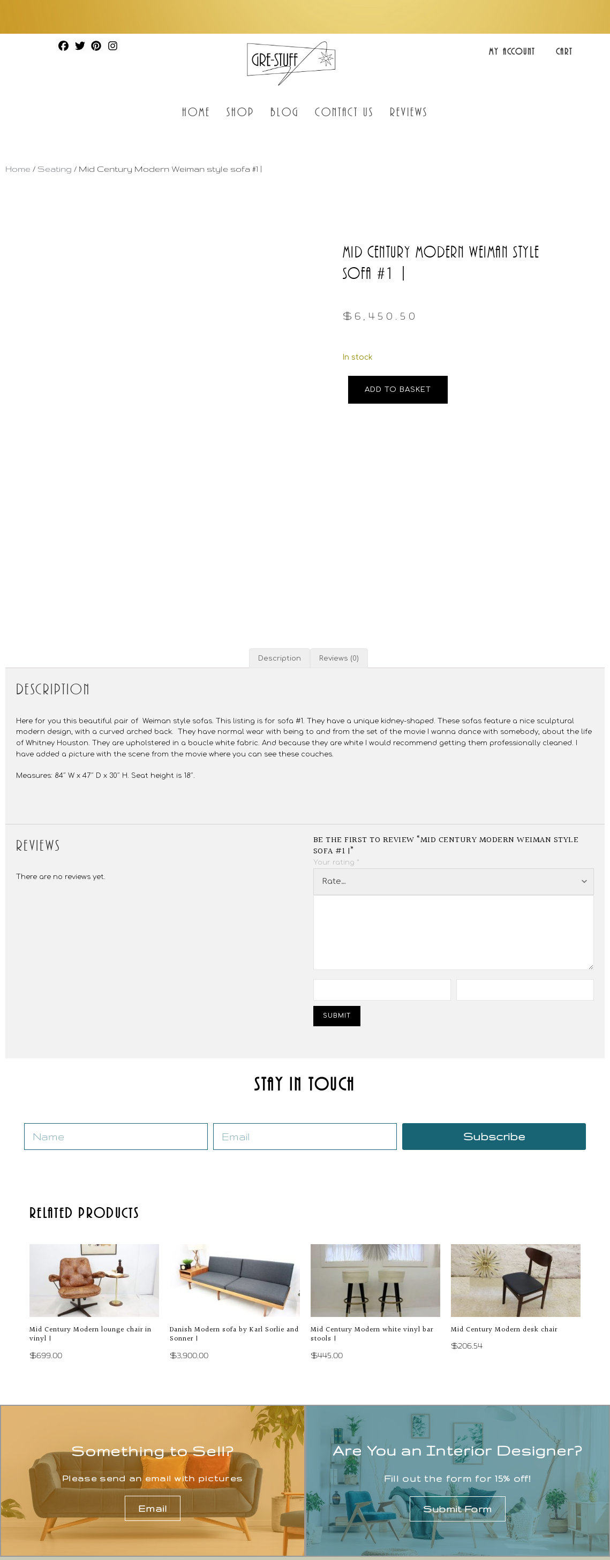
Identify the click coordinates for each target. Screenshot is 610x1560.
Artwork (492, 1447)
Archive (492, 1503)
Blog (284, 111)
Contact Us (344, 111)
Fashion (493, 1484)
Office (336, 1503)
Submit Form (457, 1391)
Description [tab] (279, 539)
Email (152, 1390)
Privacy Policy (414, 1533)
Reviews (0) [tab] (339, 539)
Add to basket (398, 389)
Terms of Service (493, 1533)
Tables (338, 1465)
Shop (240, 111)
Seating (54, 168)
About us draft (204, 1465)
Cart (564, 51)
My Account (511, 51)
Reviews (409, 111)
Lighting (341, 1484)
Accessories (504, 1465)
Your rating (336, 743)
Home (196, 111)
